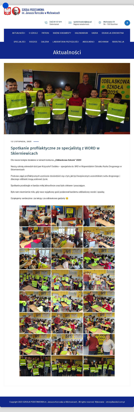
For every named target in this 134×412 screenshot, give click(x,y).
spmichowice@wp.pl (82, 22)
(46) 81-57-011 (55, 22)
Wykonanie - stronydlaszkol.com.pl (110, 401)
